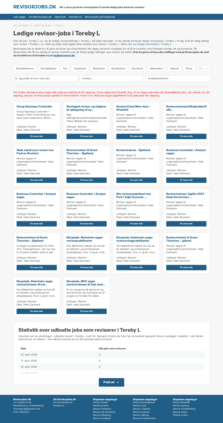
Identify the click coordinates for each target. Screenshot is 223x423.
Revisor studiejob (102, 418)
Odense (174, 68)
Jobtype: (22, 126)
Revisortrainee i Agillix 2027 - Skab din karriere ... (186, 195)
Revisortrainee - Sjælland (133, 150)
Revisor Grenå (100, 402)
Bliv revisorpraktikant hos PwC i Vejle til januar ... (133, 195)
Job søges (19, 16)
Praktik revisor (180, 415)
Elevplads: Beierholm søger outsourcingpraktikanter (134, 239)
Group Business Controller (34, 106)
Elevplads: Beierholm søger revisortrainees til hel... (35, 283)
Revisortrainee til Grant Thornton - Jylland (181, 239)
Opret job (60, 16)
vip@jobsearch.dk (64, 55)
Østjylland (99, 68)
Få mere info (36, 136)
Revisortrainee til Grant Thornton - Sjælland (82, 151)
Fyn (65, 68)
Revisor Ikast (139, 405)
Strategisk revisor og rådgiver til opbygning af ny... (86, 108)
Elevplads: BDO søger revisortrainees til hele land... (85, 283)
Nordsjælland (48, 68)
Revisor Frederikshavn (144, 418)
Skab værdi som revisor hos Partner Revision (35, 151)
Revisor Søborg (141, 415)
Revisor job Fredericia (104, 412)
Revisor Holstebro (102, 408)
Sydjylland (80, 68)
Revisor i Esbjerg (141, 408)
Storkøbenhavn (25, 68)
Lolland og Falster (42, 25)
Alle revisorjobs (21, 25)
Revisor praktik (101, 405)
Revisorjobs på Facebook (100, 16)
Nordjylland (118, 68)
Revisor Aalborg (141, 412)
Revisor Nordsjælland (144, 402)
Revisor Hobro (180, 412)
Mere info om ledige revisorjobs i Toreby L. (147, 44)
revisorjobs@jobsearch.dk (26, 408)
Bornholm (137, 68)
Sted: (20, 129)
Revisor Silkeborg (102, 415)
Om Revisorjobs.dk (40, 16)
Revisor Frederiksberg (184, 408)
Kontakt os (75, 16)
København (156, 68)
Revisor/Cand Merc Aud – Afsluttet (133, 108)
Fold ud (108, 382)
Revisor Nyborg (181, 405)
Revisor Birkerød (181, 402)
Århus (189, 68)
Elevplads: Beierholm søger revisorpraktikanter (84, 239)
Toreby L (60, 25)
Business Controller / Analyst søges (186, 151)
